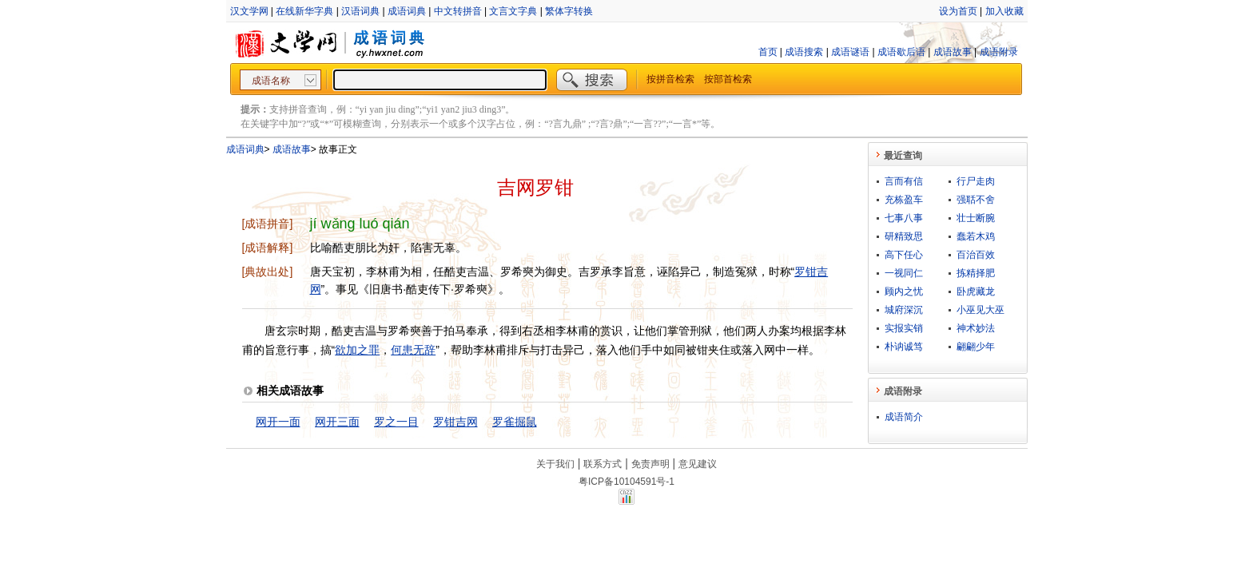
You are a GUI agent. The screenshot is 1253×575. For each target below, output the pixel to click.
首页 (768, 52)
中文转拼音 (458, 11)
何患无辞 (413, 349)
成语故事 (952, 52)
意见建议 (697, 464)
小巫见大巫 (980, 309)
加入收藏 (1004, 11)
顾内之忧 (904, 291)
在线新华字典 (304, 11)
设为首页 (958, 11)
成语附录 (999, 52)
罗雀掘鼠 (514, 421)
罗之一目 (396, 421)
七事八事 (904, 218)
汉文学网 (249, 11)
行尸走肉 (976, 181)
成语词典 (407, 11)
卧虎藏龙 (976, 291)
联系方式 (602, 464)
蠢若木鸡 (976, 236)
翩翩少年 (976, 346)
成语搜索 (804, 52)
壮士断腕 (976, 218)
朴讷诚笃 (904, 346)
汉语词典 (360, 11)
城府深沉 (904, 309)
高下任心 (904, 254)
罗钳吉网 (455, 421)
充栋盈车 (904, 199)
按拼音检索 (670, 79)
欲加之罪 (357, 349)
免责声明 (650, 464)
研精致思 (904, 236)
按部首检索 (728, 79)
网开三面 (337, 421)
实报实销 (904, 328)
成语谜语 (850, 52)
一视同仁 (904, 273)
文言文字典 (513, 11)
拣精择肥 (976, 273)
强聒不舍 (976, 199)
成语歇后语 (901, 52)
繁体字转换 (569, 11)
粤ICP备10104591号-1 (626, 481)
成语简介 (904, 416)
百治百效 (976, 254)
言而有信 (904, 181)
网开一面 (278, 421)
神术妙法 (976, 328)
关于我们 (555, 464)
